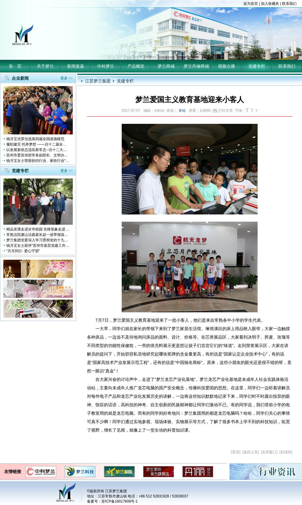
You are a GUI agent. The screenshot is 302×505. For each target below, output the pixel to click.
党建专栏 (256, 66)
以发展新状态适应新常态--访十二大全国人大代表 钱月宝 (38, 150)
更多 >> (66, 78)
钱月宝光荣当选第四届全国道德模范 (35, 139)
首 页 (15, 66)
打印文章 (223, 110)
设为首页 (250, 4)
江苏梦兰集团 (98, 81)
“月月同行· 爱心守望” (23, 251)
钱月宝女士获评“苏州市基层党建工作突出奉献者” (38, 245)
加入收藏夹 (270, 4)
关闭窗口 (269, 452)
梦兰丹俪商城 (196, 66)
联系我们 (289, 4)
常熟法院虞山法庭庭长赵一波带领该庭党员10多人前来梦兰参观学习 (38, 235)
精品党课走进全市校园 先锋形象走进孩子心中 (38, 229)
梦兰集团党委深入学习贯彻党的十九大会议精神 (38, 240)
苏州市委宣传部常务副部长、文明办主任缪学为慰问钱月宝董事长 (38, 155)
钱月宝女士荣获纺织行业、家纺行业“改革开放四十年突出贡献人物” (38, 161)
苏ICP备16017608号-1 (119, 501)
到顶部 (286, 452)
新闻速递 (75, 66)
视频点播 (226, 66)
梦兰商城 (166, 66)
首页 (235, 452)
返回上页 (250, 452)
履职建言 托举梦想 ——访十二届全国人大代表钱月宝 (38, 144)
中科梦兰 (105, 66)
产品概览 (135, 66)
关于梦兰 (45, 66)
